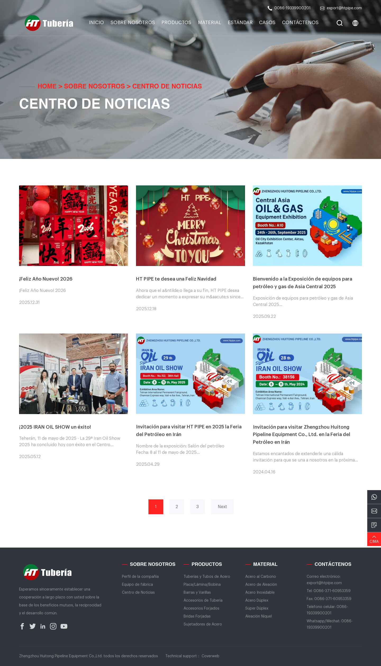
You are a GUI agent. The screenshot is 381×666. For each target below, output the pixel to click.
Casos (267, 22)
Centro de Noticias (167, 87)
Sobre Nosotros (133, 22)
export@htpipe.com (341, 8)
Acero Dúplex (256, 600)
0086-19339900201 (289, 8)
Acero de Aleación (261, 585)
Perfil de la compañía (140, 577)
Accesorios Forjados (201, 608)
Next (222, 507)
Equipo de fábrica (137, 585)
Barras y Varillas (197, 592)
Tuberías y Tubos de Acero (207, 577)
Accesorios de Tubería (203, 600)
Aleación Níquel (258, 616)
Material (209, 22)
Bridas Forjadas (197, 616)
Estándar (240, 22)
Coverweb (210, 656)
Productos (176, 22)
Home (47, 87)
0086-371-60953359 (332, 591)
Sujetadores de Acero (203, 624)
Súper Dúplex (256, 608)
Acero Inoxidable (260, 592)
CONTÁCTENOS (300, 22)
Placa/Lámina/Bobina (202, 585)
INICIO (96, 22)
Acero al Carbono (260, 577)
